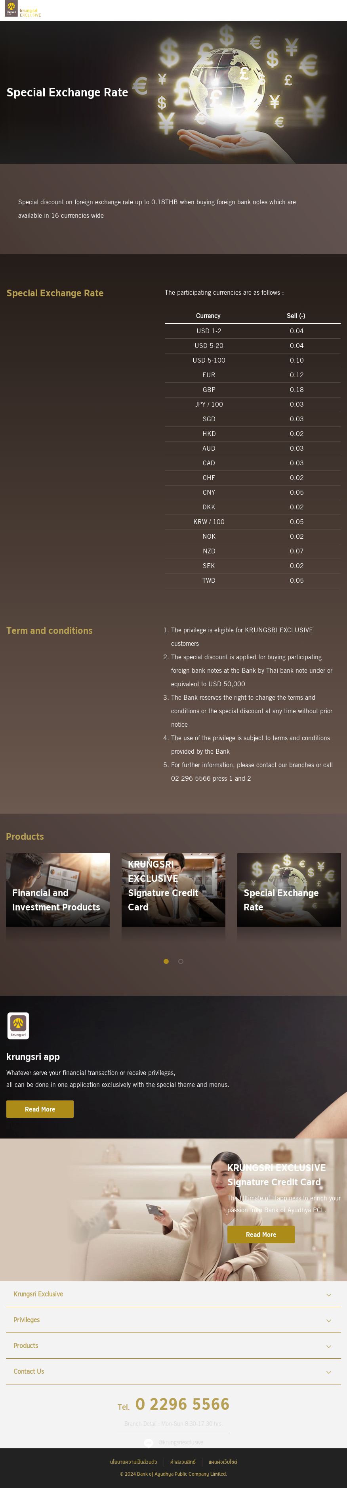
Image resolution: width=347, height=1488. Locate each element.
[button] (166, 961)
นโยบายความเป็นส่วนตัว (133, 1462)
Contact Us (172, 1371)
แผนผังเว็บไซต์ (223, 1462)
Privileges (172, 1320)
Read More (40, 1109)
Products (172, 1345)
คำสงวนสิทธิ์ (183, 1462)
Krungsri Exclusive (172, 1294)
